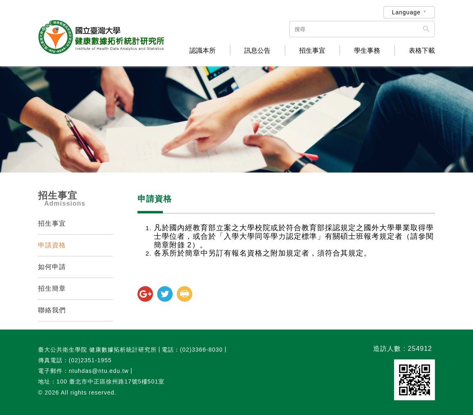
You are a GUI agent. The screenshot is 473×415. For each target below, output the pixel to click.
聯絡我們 (52, 310)
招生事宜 (312, 50)
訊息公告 (257, 50)
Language (406, 12)
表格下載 (422, 50)
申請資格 (52, 245)
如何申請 (52, 266)
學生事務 (367, 50)
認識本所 (202, 50)
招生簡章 (52, 288)
